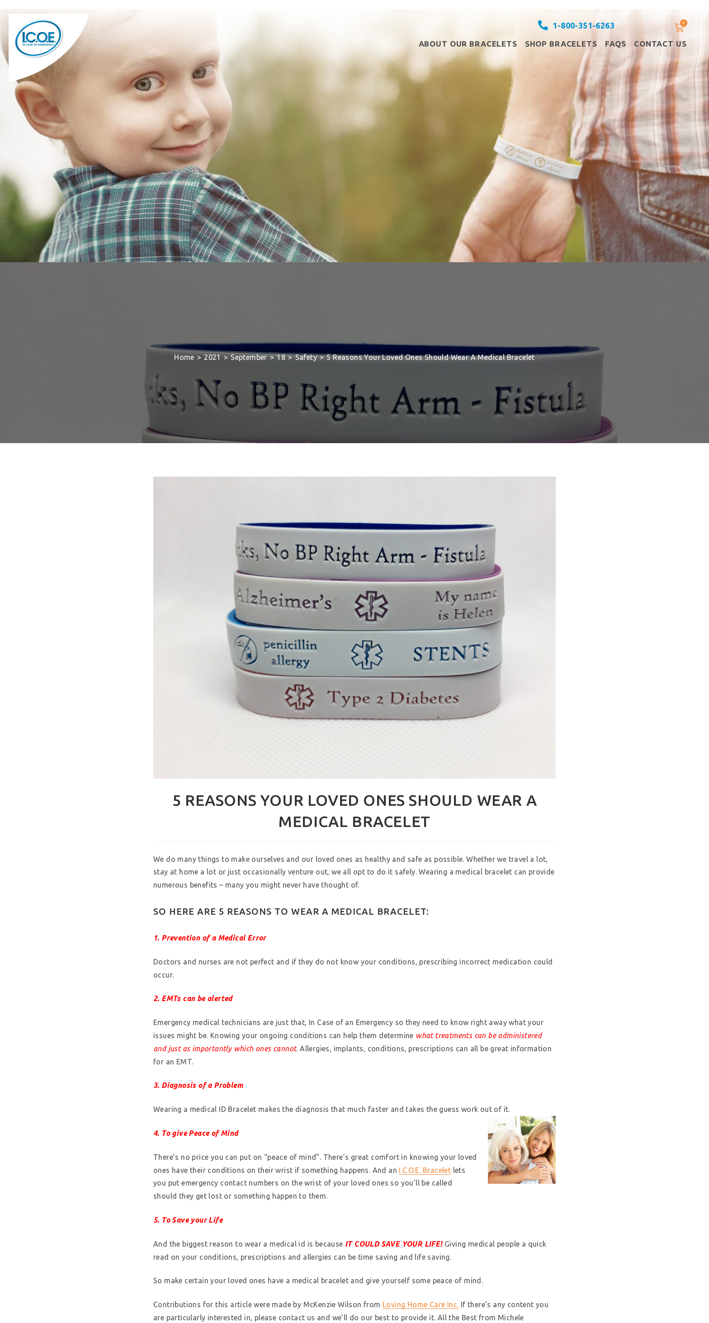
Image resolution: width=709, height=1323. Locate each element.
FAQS (615, 43)
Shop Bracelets (561, 43)
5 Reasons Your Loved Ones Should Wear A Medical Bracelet (430, 357)
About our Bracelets (468, 43)
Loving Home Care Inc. (420, 1304)
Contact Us (660, 43)
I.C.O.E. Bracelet (425, 1170)
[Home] (184, 357)
